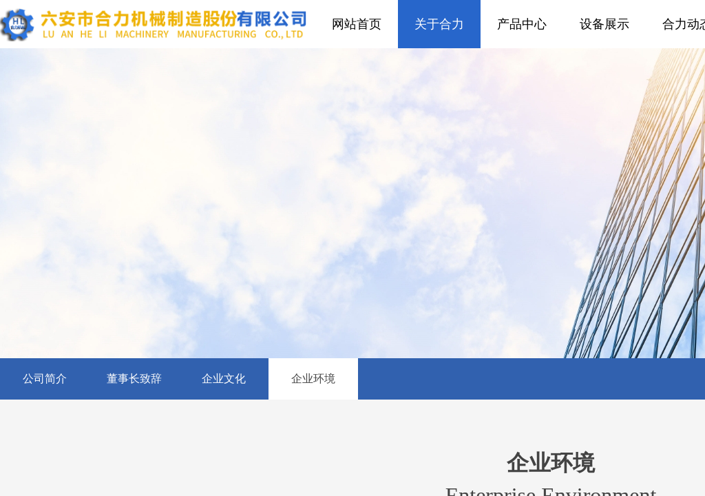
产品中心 (522, 24)
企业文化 (224, 378)
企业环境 (313, 378)
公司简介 (45, 378)
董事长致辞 (134, 378)
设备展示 (604, 24)
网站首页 (356, 24)
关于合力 (439, 24)
